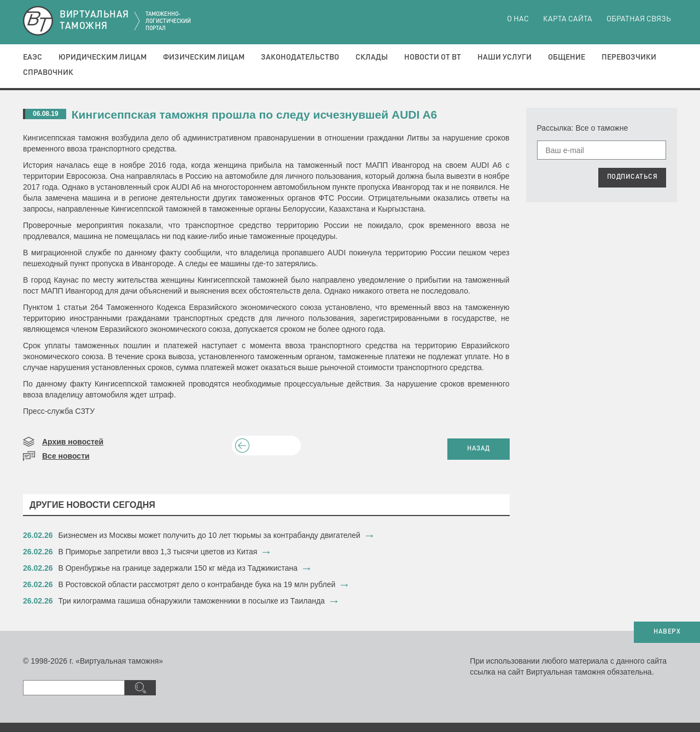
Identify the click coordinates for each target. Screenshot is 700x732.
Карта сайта (567, 19)
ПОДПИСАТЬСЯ (632, 177)
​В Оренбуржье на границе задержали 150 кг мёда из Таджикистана (178, 568)
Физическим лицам (203, 57)
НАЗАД (478, 449)
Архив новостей (72, 441)
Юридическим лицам (103, 57)
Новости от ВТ (432, 57)
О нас (518, 19)
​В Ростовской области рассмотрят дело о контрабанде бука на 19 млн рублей (197, 584)
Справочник (48, 73)
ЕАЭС (32, 57)
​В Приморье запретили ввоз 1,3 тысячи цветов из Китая (158, 551)
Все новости (66, 456)
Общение (566, 57)
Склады (371, 57)
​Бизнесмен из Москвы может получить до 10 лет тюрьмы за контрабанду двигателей (209, 535)
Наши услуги (504, 57)
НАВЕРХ (667, 632)
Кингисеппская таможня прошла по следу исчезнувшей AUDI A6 (255, 114)
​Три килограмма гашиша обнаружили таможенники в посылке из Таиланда (192, 600)
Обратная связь (638, 19)
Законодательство (300, 57)
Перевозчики (629, 57)
